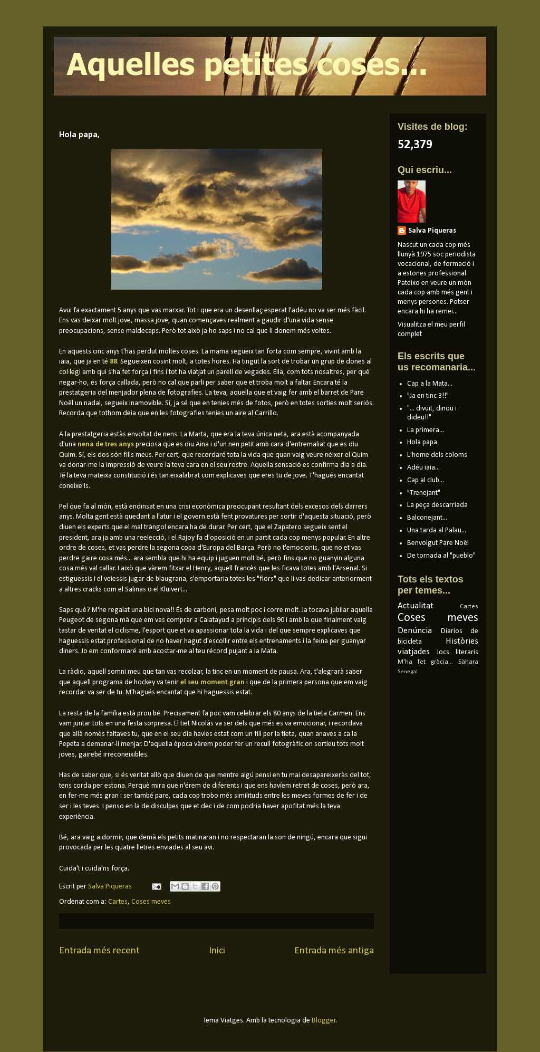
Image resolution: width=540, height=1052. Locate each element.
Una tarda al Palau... (436, 530)
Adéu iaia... (423, 468)
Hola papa (422, 442)
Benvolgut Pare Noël (438, 543)
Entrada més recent (99, 950)
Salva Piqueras (432, 231)
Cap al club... (425, 480)
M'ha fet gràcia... (425, 662)
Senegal (408, 672)
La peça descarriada (437, 505)
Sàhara (468, 662)
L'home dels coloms (437, 455)
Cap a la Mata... (429, 384)
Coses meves (151, 902)
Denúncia (415, 630)
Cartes (118, 902)
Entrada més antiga (334, 950)
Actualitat (415, 605)
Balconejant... (427, 518)
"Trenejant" (423, 493)
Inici (217, 950)
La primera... (425, 430)
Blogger (324, 1021)
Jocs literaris (457, 652)
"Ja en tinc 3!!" (428, 396)
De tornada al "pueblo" (441, 556)
